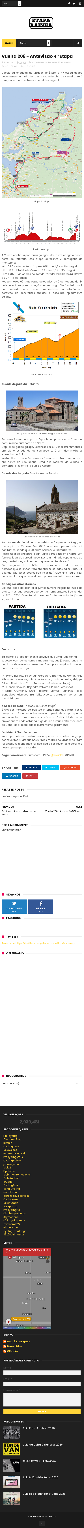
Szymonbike (11, 1217)
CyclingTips (10, 1185)
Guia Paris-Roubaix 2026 (38, 1428)
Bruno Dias (14, 1346)
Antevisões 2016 (54, 62)
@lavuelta (57, 755)
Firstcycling (10, 1136)
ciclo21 (7, 1167)
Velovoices (10, 1150)
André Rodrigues (18, 1341)
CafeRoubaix (11, 1178)
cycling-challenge (14, 1231)
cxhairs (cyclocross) (16, 1196)
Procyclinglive (12, 1210)
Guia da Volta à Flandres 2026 (42, 1444)
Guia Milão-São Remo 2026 (40, 1477)
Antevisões (38, 62)
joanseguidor (11, 1164)
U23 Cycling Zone (14, 1220)
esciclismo (10, 1192)
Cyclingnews (11, 1146)
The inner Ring (12, 1139)
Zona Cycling (11, 1189)
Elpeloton (9, 1171)
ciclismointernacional (17, 1174)
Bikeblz (7, 1143)
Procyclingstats (13, 1157)
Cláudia (12, 1351)
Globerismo (10, 1227)
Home (9, 43)
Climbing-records (14, 1213)
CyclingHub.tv (12, 1160)
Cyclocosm (10, 1199)
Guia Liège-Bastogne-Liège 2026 (44, 1494)
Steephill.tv (10, 1206)
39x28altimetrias (13, 1234)
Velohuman (10, 1203)
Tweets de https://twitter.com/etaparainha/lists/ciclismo (38, 943)
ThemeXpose (49, 1516)
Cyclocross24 (12, 1224)
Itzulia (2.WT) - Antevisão (39, 1461)
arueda (7, 1182)
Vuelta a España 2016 (23, 66)
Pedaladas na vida (14, 1153)
